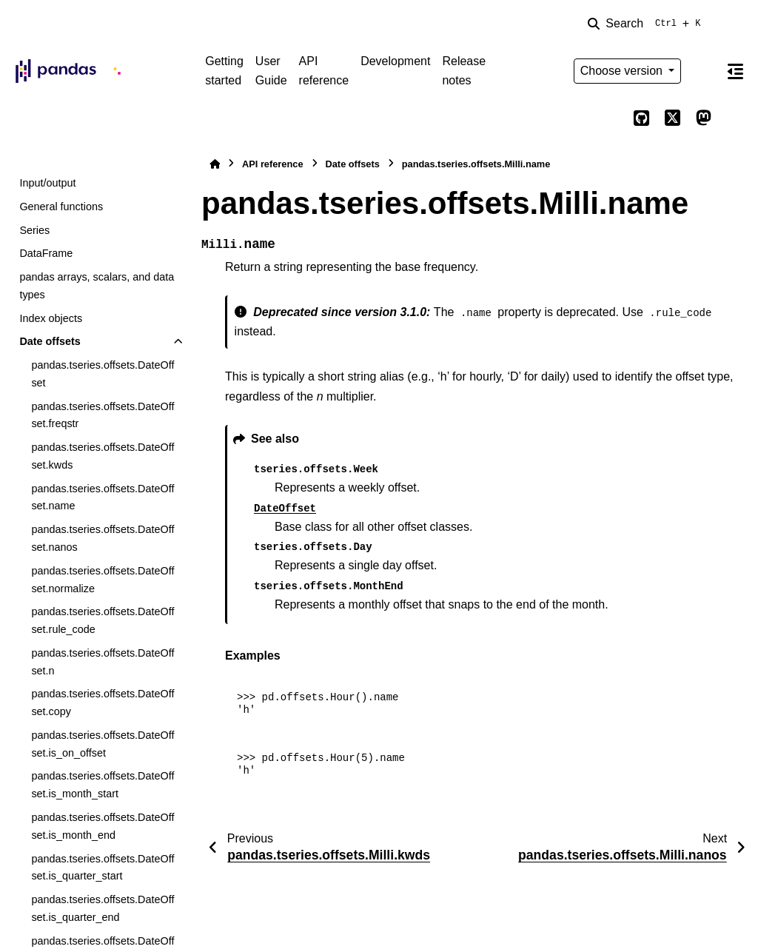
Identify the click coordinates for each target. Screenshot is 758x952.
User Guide (271, 71)
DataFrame (46, 253)
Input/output (47, 183)
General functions (61, 206)
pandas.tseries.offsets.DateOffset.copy (102, 702)
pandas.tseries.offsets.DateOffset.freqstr (102, 415)
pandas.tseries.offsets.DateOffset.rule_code (102, 620)
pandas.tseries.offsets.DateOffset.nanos (102, 538)
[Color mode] (703, 71)
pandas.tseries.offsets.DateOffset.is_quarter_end (102, 908)
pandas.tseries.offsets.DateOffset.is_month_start (102, 785)
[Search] (647, 23)
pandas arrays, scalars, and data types (96, 286)
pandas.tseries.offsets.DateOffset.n (102, 662)
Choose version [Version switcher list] (623, 70)
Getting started (224, 71)
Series (34, 230)
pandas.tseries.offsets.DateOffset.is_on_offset (102, 744)
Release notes (464, 71)
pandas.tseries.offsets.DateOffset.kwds (102, 456)
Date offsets (49, 341)
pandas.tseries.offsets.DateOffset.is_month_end (102, 826)
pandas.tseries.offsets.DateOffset (102, 374)
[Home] (214, 164)
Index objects (50, 318)
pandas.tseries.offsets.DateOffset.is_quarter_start (102, 867)
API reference (324, 71)
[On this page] (735, 71)
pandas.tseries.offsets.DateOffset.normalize (102, 579)
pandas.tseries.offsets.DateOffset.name (102, 497)
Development (395, 61)
